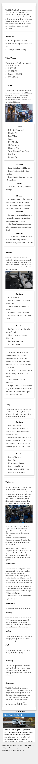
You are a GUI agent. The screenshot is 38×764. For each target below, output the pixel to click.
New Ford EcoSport (13, 715)
